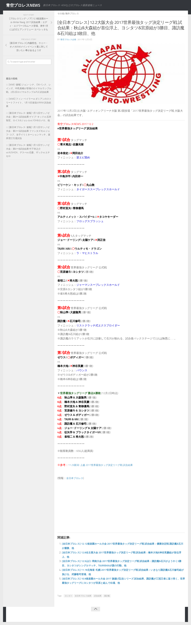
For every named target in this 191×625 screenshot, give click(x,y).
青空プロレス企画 (68, 39)
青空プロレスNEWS (25, 5)
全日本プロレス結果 (83, 596)
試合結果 (97, 596)
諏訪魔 (107, 596)
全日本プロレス (75, 478)
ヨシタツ (68, 596)
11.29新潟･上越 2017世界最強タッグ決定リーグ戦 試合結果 (104, 465)
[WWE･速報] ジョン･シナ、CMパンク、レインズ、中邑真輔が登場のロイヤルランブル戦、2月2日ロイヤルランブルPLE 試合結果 (28, 88)
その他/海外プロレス (68, 13)
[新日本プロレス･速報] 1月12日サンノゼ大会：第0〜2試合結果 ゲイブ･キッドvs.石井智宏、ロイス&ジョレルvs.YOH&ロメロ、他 (28, 117)
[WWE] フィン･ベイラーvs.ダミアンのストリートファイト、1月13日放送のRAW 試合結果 (28, 102)
